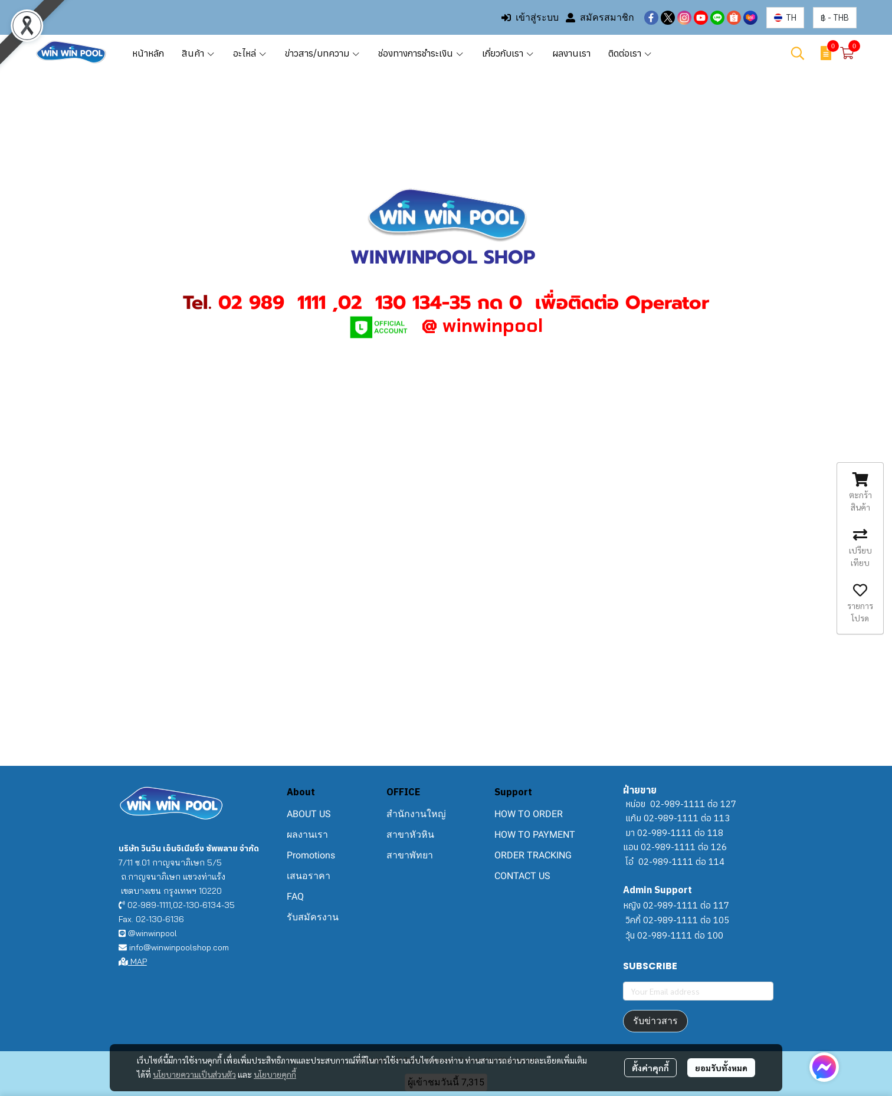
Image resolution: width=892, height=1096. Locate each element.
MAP (133, 961)
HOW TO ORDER (528, 813)
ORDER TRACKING (533, 855)
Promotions (311, 855)
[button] (785, 17)
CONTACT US (522, 875)
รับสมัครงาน (313, 917)
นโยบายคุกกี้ (275, 1074)
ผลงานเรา (307, 834)
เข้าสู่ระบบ (530, 17)
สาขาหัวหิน (410, 834)
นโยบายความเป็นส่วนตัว (194, 1074)
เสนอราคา (308, 875)
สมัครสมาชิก (600, 17)
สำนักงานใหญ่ (416, 813)
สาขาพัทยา (409, 855)
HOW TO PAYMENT (534, 834)
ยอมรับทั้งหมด (721, 1067)
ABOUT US (309, 813)
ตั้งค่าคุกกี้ (650, 1067)
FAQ (295, 896)
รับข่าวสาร (655, 1020)
